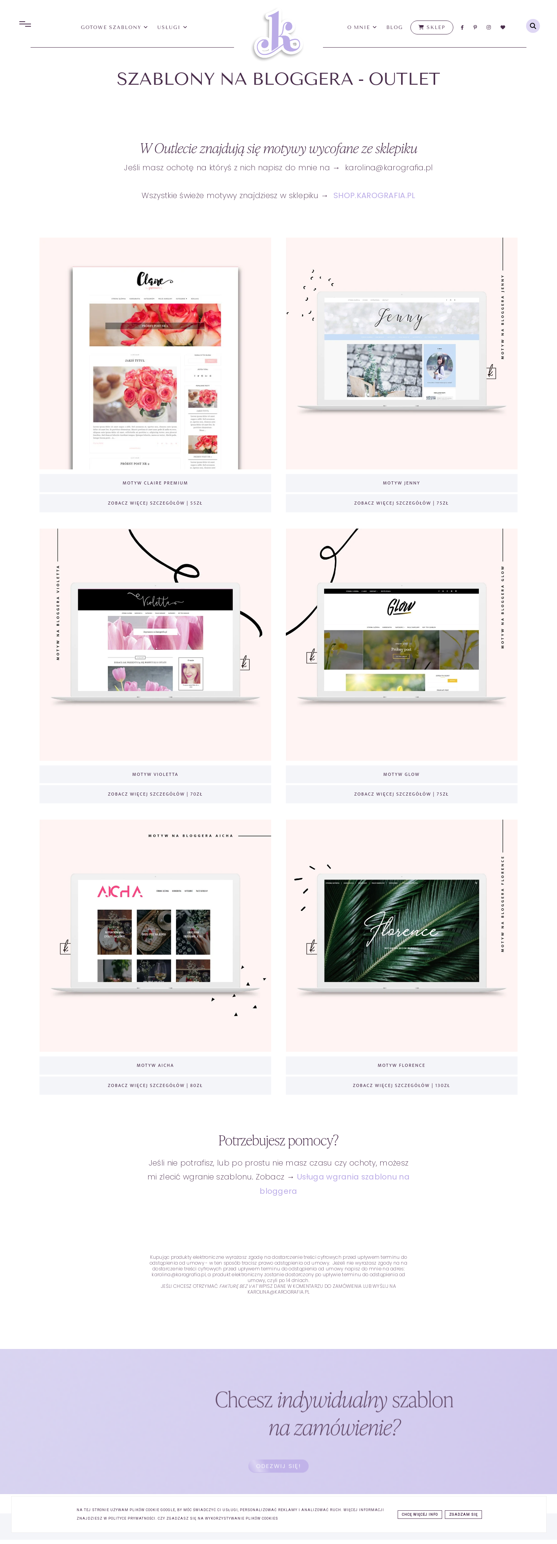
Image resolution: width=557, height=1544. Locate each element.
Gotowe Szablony (115, 27)
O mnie (362, 27)
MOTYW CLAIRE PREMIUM (155, 482)
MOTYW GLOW (401, 772)
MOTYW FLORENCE (401, 1062)
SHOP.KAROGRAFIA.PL (374, 195)
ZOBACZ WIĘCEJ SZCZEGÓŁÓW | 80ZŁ (155, 1082)
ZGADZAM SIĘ (463, 1515)
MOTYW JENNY (401, 482)
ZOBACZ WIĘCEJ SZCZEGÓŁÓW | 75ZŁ (401, 502)
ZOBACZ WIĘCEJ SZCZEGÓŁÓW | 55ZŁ (155, 502)
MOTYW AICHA (155, 1062)
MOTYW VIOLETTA (155, 772)
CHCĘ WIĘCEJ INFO (420, 1515)
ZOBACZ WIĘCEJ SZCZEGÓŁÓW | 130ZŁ (402, 1082)
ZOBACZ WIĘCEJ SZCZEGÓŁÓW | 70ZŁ (155, 792)
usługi (172, 27)
